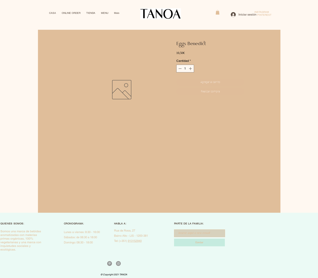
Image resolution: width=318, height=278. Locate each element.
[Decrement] (179, 68)
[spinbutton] (185, 68)
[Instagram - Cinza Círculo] (118, 263)
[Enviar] (199, 242)
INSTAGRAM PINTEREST (264, 13)
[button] (217, 12)
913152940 (135, 240)
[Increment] (190, 68)
